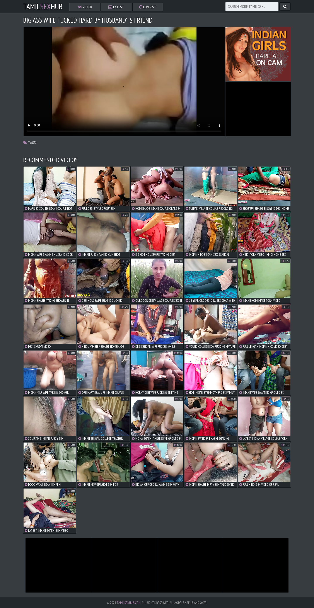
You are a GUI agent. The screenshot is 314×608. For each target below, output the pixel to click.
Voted (85, 6)
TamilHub (43, 6)
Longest (147, 6)
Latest (116, 6)
